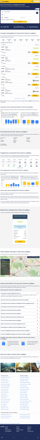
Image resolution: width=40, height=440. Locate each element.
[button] (26, 266)
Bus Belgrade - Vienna (4, 379)
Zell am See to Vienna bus (5, 409)
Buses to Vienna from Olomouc (5, 399)
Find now (35, 52)
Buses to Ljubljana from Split (24, 406)
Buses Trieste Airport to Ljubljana (25, 414)
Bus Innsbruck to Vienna (4, 391)
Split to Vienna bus (4, 404)
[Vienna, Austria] (21, 12)
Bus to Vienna (12, 423)
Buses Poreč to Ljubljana (23, 396)
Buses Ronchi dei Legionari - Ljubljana (25, 401)
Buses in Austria (7, 423)
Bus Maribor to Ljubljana (23, 391)
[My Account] (32, 1)
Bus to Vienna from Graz (4, 389)
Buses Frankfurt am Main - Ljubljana (25, 384)
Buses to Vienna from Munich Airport (6, 416)
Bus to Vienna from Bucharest (5, 386)
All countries (30, 431)
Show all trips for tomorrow (20, 98)
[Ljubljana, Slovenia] (21, 14)
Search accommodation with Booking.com (8, 19)
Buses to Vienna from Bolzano (5, 384)
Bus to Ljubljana (17, 423)
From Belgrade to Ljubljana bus (24, 377)
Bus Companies (8, 431)
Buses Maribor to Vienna (4, 396)
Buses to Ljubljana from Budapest (25, 382)
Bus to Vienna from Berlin (5, 381)
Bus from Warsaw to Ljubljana (24, 409)
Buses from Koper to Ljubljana (24, 389)
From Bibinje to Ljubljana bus (24, 379)
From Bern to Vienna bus (4, 382)
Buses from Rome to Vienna (5, 401)
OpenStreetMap (35, 276)
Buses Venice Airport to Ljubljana (25, 416)
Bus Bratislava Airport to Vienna (5, 414)
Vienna (30, 257)
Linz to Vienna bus (3, 394)
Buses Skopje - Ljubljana (23, 404)
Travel (17, 431)
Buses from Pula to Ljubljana (24, 399)
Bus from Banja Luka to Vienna (5, 377)
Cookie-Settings (19, 430)
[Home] (4, 1)
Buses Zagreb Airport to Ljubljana (25, 418)
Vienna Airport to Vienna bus (5, 418)
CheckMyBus (2, 423)
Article (29, 430)
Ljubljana (36, 257)
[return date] (29, 17)
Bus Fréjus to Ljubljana (23, 386)
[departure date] (11, 17)
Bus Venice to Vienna (4, 406)
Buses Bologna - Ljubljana (24, 381)
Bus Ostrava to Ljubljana (23, 394)
